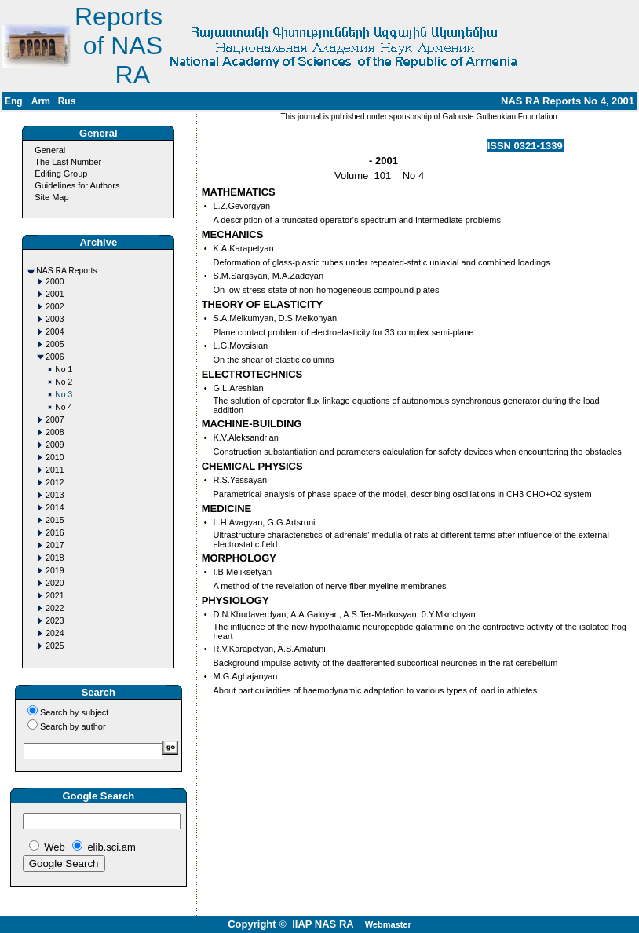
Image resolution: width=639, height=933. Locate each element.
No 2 (63, 382)
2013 (55, 495)
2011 (55, 470)
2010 (55, 457)
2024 (55, 633)
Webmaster (388, 924)
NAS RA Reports (66, 270)
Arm (40, 101)
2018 (55, 558)
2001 (55, 294)
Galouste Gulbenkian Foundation (498, 116)
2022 (55, 608)
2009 (55, 445)
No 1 (63, 369)
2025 (55, 646)
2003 (55, 319)
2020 (55, 583)
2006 (55, 357)
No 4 (63, 407)
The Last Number (68, 161)
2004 (55, 331)
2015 (55, 520)
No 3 (63, 394)
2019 (55, 570)
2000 (55, 281)
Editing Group (61, 173)
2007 (55, 419)
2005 (55, 344)
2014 (55, 507)
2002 (55, 306)
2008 (55, 432)
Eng (14, 101)
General (50, 150)
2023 (55, 621)
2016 (55, 533)
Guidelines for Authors (77, 185)
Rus (67, 101)
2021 (55, 595)
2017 (55, 545)
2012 (55, 482)
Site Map (51, 197)
